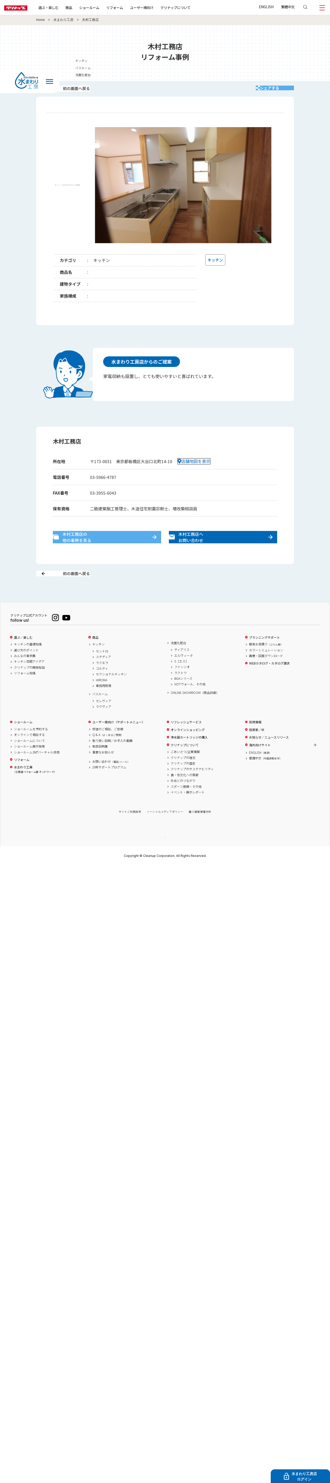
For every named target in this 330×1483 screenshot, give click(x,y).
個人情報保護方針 (200, 830)
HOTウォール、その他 (189, 702)
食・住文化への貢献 (185, 793)
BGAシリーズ (183, 697)
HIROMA (101, 698)
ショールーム (106, 7)
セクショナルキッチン (111, 692)
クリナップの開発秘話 (29, 685)
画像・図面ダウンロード (266, 674)
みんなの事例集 (25, 674)
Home (40, 20)
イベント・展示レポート (188, 810)
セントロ (102, 669)
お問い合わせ (111, 779)
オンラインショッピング (188, 748)
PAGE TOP (165, 855)
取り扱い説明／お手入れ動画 (112, 759)
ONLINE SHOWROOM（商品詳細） (195, 711)
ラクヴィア (103, 725)
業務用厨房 (103, 704)
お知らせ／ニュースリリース (269, 755)
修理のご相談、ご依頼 (107, 747)
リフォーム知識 (25, 691)
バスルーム (100, 712)
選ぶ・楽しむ (65, 7)
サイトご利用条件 (130, 830)
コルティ (102, 686)
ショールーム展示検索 (29, 765)
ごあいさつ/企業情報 (185, 770)
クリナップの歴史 (183, 781)
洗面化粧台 (178, 661)
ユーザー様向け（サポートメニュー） (118, 740)
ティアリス (181, 668)
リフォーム (131, 7)
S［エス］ (181, 679)
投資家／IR (256, 748)
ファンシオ (182, 685)
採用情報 (255, 740)
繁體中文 (288, 6)
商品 (95, 655)
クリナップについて (192, 7)
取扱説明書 (100, 765)
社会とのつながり (183, 799)
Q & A (107, 753)
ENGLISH (266, 6)
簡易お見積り (266, 662)
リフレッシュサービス (186, 740)
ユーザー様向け (158, 7)
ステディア (103, 675)
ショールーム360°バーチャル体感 (37, 770)
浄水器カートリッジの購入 (189, 755)
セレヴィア (103, 719)
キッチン (98, 662)
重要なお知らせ (103, 770)
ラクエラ (102, 681)
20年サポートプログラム (109, 785)
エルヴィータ (183, 673)
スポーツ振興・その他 (186, 804)
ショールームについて (29, 759)
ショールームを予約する (31, 747)
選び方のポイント (26, 668)
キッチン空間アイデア (29, 680)
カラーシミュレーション (266, 668)
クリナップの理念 (183, 776)
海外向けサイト (260, 763)
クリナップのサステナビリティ (192, 787)
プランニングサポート (264, 655)
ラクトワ (180, 691)
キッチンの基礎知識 (28, 662)
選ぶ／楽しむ (23, 655)
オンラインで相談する (29, 753)
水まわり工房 (63, 20)
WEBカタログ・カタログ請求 (269, 681)
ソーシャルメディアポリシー (165, 830)
